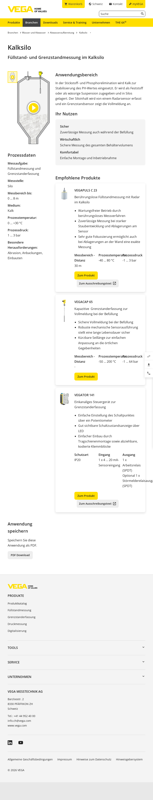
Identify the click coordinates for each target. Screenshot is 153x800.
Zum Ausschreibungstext (95, 283)
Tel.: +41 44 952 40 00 (21, 716)
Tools (13, 648)
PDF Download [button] (20, 555)
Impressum (64, 759)
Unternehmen (101, 22)
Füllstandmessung (19, 610)
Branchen (31, 22)
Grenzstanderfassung (21, 617)
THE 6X (120, 22)
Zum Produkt (86, 275)
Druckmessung (17, 624)
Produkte (14, 22)
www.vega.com (17, 725)
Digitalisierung (17, 631)
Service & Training (74, 22)
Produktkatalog (17, 603)
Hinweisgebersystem (129, 759)
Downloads (50, 22)
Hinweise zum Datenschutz (93, 759)
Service (14, 662)
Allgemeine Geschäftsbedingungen (30, 759)
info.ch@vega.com (19, 721)
